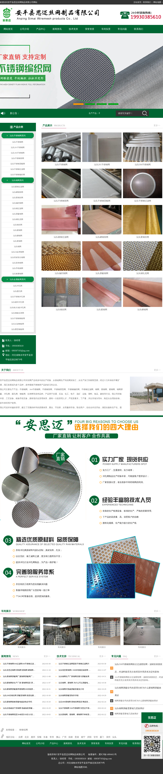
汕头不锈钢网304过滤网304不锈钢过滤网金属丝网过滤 (19, 664)
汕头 (114, 737)
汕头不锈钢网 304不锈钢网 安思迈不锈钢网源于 (75, 708)
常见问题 (122, 29)
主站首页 (137, 2)
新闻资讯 (57, 29)
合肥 (20, 737)
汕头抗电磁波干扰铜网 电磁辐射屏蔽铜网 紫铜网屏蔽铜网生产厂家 (19, 708)
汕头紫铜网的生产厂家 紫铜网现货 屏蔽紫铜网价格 (19, 683)
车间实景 (105, 29)
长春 (45, 737)
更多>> (157, 125)
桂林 (71, 737)
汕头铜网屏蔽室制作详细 (68, 695)
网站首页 (8, 29)
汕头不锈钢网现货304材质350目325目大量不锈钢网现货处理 (19, 714)
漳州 (108, 737)
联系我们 (147, 2)
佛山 (58, 737)
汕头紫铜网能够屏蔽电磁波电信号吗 (17, 702)
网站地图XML (80, 767)
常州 (52, 737)
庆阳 (89, 737)
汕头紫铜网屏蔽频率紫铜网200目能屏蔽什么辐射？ (19, 689)
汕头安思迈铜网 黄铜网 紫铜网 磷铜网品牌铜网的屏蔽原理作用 (19, 670)
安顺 (39, 737)
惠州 (33, 737)
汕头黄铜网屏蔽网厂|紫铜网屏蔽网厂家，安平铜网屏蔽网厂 (19, 676)
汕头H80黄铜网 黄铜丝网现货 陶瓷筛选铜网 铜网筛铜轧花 (75, 702)
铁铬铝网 (23, 730)
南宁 (83, 737)
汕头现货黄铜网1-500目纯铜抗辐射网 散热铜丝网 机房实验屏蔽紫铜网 (75, 670)
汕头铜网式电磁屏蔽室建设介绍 (71, 689)
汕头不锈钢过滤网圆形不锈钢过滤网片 (74, 664)
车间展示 (22, 647)
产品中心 (40, 29)
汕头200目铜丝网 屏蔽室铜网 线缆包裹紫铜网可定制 (19, 695)
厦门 (102, 737)
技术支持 (73, 29)
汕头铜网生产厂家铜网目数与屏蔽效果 (74, 676)
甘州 (96, 737)
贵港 (77, 737)
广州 (64, 737)
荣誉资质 (89, 29)
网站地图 (157, 2)
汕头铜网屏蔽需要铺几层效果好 (129, 708)
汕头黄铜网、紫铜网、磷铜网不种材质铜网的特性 (75, 714)
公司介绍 (24, 29)
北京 (27, 737)
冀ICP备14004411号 (108, 754)
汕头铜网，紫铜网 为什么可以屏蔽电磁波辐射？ (75, 683)
